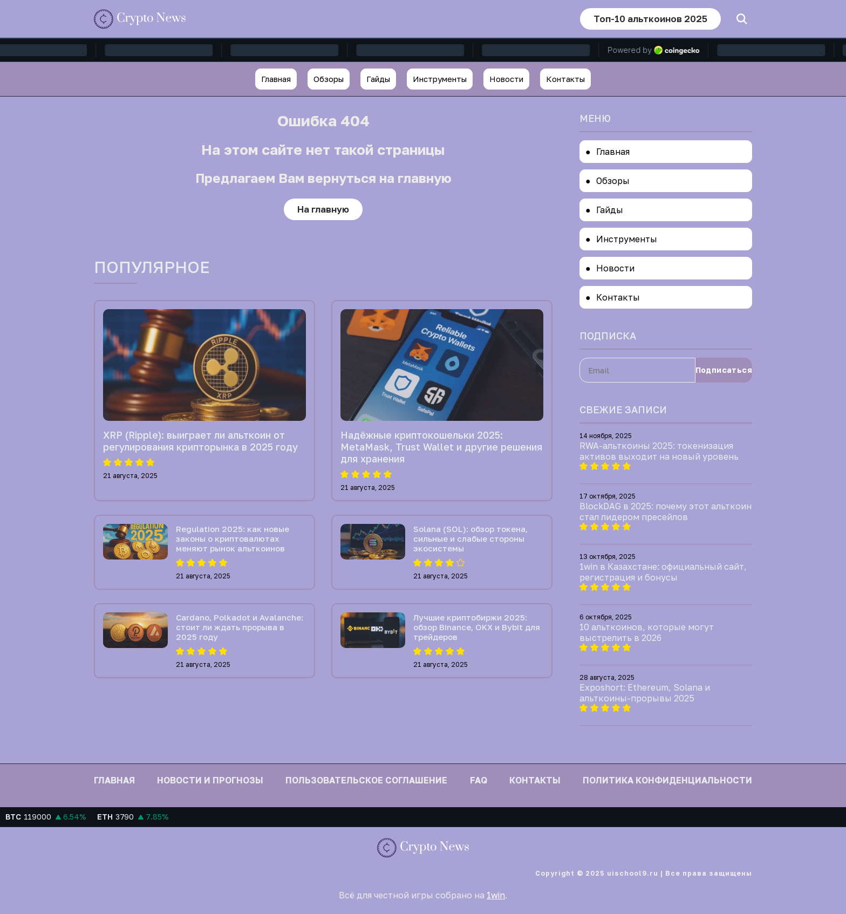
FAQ (478, 780)
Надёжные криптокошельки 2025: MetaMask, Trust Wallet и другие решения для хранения (441, 447)
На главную (323, 209)
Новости (506, 79)
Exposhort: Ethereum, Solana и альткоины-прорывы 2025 (644, 693)
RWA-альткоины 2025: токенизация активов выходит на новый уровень (659, 451)
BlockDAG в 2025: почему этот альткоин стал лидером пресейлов (665, 511)
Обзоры (328, 79)
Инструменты (440, 79)
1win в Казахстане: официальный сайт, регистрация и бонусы (663, 572)
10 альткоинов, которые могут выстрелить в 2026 (646, 632)
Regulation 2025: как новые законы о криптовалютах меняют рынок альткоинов (232, 538)
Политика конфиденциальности (667, 780)
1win (496, 895)
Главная (276, 79)
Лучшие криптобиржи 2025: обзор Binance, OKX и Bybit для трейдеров (476, 627)
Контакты (565, 79)
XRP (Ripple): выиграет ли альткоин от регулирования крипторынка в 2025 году (200, 441)
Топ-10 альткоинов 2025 (650, 18)
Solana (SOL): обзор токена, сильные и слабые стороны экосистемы (470, 538)
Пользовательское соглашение (366, 780)
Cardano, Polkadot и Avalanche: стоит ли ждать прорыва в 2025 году (239, 627)
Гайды (378, 79)
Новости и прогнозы (210, 780)
